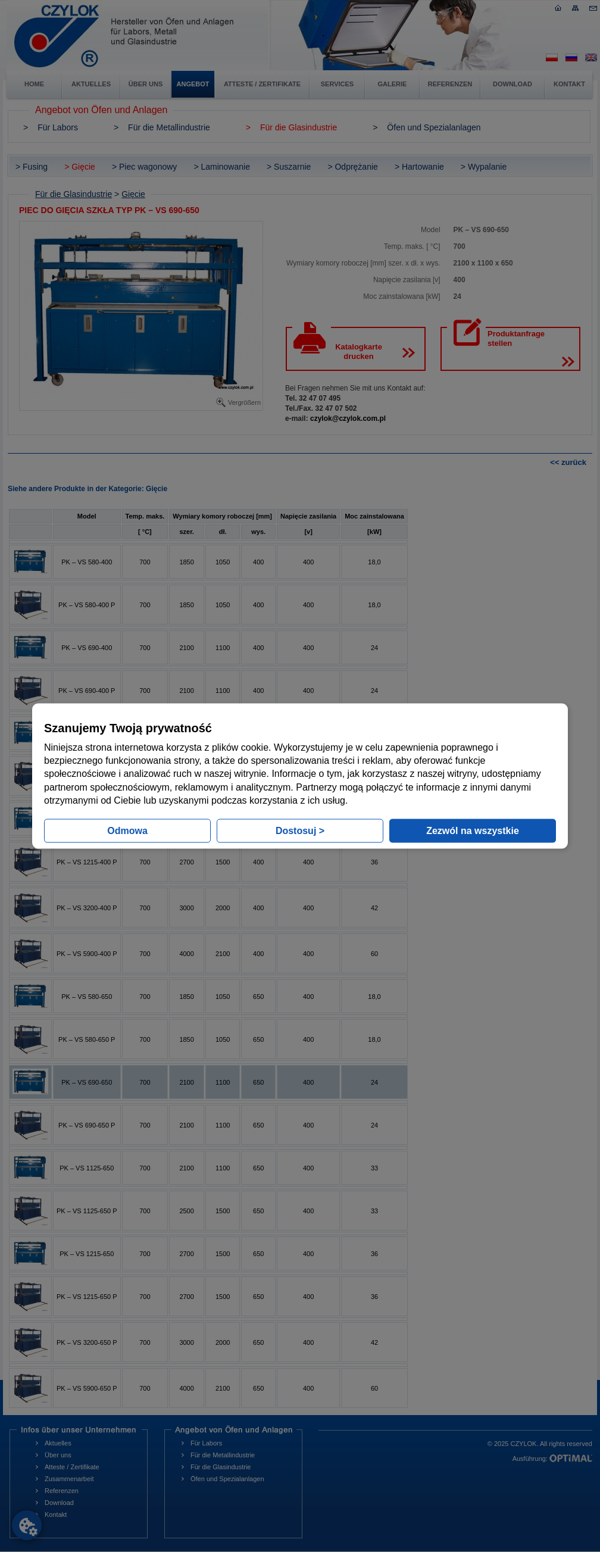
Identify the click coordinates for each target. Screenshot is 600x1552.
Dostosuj (300, 831)
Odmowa (127, 831)
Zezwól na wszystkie (472, 831)
